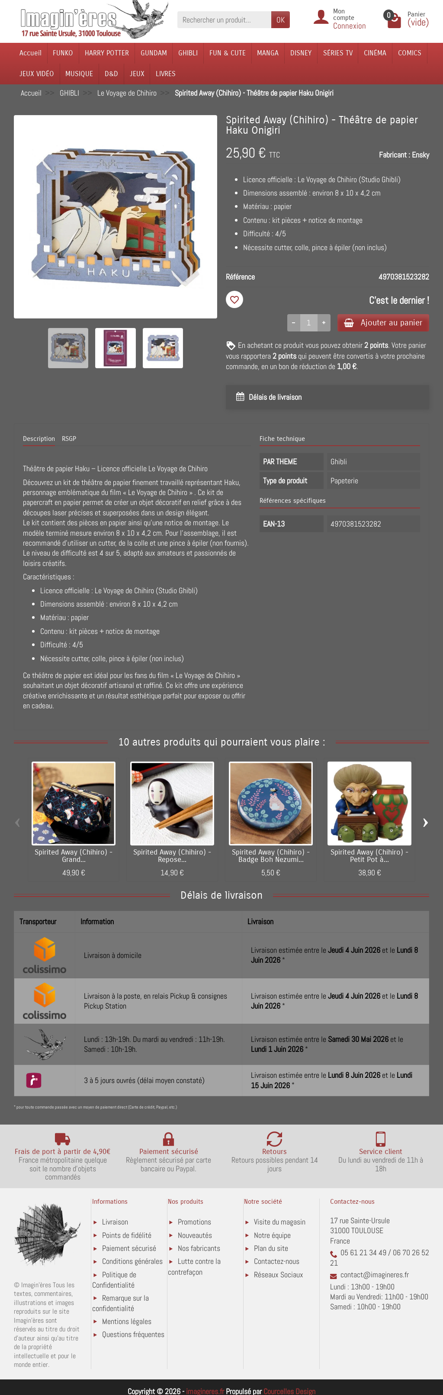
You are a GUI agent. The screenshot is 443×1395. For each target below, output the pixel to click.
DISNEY (300, 53)
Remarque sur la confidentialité (120, 1303)
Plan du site (271, 1249)
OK (280, 20)
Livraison (115, 1222)
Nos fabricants (199, 1249)
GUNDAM (154, 53)
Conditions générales (132, 1261)
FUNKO (63, 53)
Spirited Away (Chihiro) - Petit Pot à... (369, 857)
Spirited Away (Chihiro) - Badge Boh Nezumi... (271, 857)
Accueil (30, 53)
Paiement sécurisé (129, 1249)
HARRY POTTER (107, 53)
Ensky (420, 155)
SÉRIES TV (338, 53)
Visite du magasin (279, 1222)
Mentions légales (126, 1321)
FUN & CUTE (227, 53)
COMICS (409, 53)
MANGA (268, 53)
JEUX (137, 74)
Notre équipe (272, 1235)
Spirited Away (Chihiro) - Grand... (73, 857)
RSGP (69, 439)
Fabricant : (394, 155)
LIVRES (166, 74)
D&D (111, 74)
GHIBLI (188, 53)
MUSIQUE (79, 74)
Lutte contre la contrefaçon (194, 1267)
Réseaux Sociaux (278, 1274)
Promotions (194, 1222)
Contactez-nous (276, 1261)
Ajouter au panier (383, 323)
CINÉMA (375, 53)
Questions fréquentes (133, 1335)
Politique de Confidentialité (114, 1280)
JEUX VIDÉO (36, 74)
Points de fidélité (126, 1235)
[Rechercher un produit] (224, 19)
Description (39, 439)
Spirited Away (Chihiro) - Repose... (172, 857)
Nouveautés (195, 1235)
